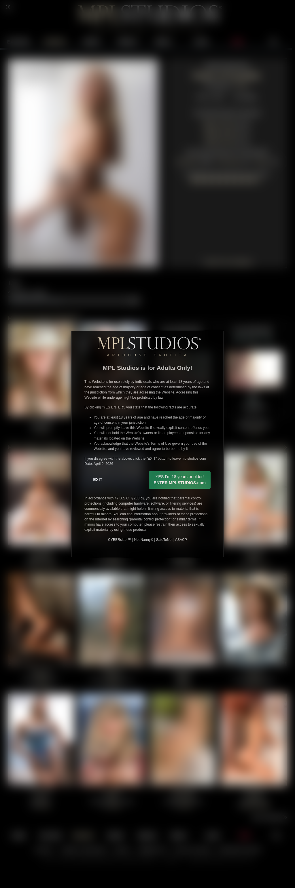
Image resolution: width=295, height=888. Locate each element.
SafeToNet (164, 540)
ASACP (181, 540)
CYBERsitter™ (119, 540)
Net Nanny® (143, 540)
